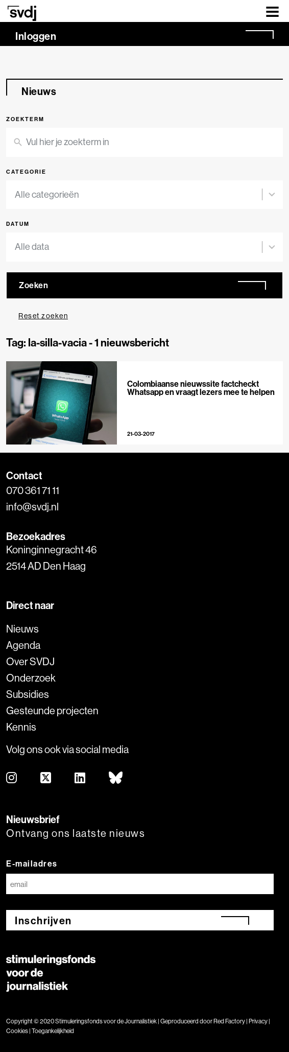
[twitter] (46, 778)
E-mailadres (32, 863)
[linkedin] (80, 778)
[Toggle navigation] (272, 11)
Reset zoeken (43, 315)
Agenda (23, 645)
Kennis (21, 726)
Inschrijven (43, 920)
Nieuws (22, 628)
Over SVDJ (30, 661)
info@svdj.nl (32, 506)
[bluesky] (116, 778)
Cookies (17, 1031)
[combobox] (138, 195)
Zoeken (33, 285)
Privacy (258, 1021)
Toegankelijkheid (53, 1031)
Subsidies (27, 694)
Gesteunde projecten (52, 710)
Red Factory (229, 1021)
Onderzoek (31, 677)
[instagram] (12, 778)
